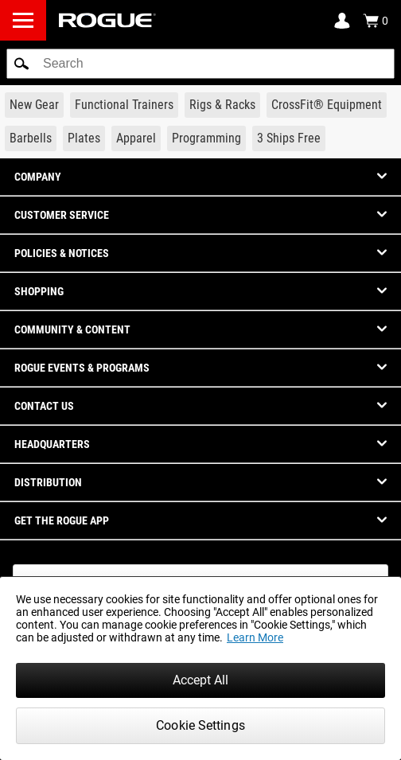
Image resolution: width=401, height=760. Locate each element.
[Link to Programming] (206, 138)
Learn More (255, 637)
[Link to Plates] (84, 138)
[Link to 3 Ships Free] (288, 138)
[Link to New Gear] (34, 105)
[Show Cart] (375, 20)
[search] (200, 64)
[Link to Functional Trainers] (124, 105)
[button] (21, 64)
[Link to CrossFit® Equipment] (327, 105)
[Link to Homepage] (107, 20)
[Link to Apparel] (136, 138)
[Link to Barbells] (30, 138)
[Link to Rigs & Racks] (222, 105)
